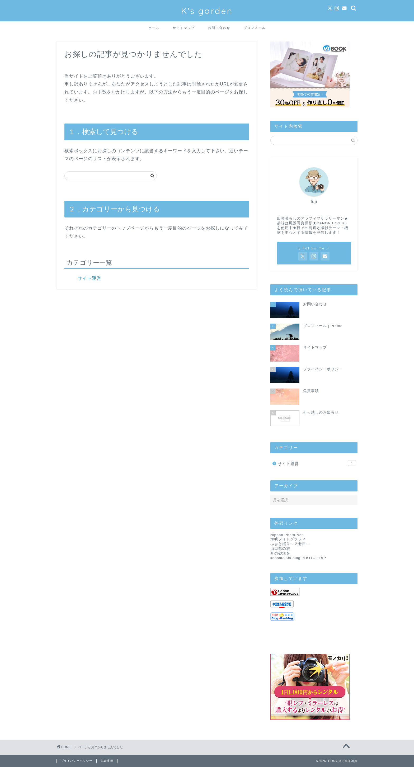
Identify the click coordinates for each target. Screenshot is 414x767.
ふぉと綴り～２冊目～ (290, 544)
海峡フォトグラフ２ (288, 539)
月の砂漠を (280, 553)
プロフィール (254, 28)
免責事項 (107, 760)
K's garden (207, 10)
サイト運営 (89, 278)
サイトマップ (184, 28)
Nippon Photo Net (286, 535)
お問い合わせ (219, 28)
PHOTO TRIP (314, 558)
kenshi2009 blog (285, 558)
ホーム (153, 28)
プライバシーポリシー (76, 760)
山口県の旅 (280, 549)
